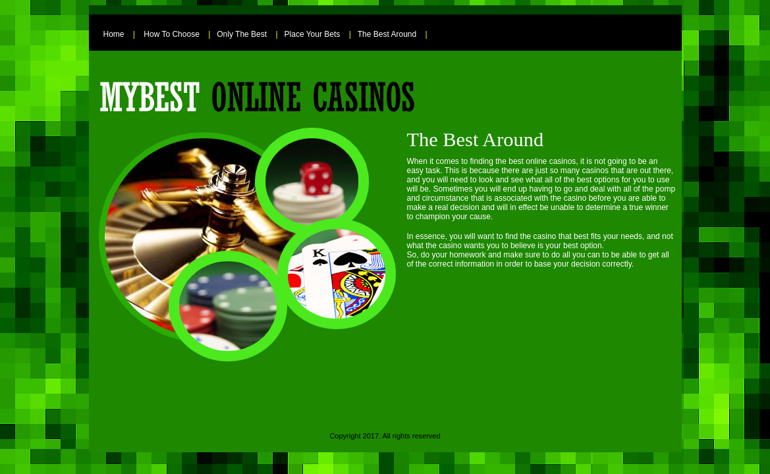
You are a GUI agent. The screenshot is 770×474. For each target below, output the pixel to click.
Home (113, 34)
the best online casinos (535, 161)
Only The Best (242, 34)
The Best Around (387, 34)
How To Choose (172, 34)
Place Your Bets (313, 34)
